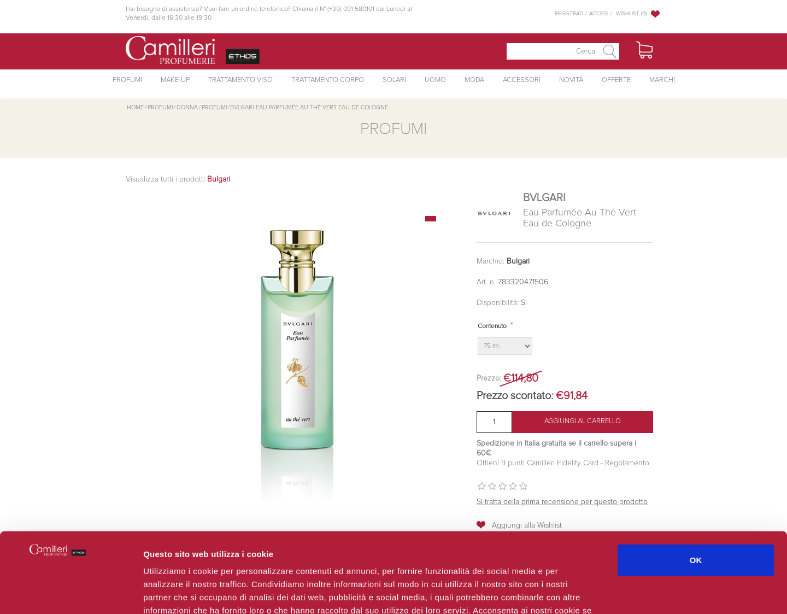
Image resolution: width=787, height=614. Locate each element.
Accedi (598, 13)
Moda (474, 80)
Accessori (522, 80)
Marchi (662, 80)
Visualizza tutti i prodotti (178, 179)
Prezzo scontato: (515, 395)
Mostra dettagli (580, 592)
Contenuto (492, 326)
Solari (394, 80)
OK (696, 484)
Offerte (616, 80)
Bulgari (518, 261)
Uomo (435, 80)
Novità (571, 80)
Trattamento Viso (240, 80)
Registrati (569, 13)
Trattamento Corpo (327, 80)
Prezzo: (489, 378)
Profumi (127, 80)
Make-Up (175, 80)
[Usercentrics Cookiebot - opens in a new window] (71, 592)
